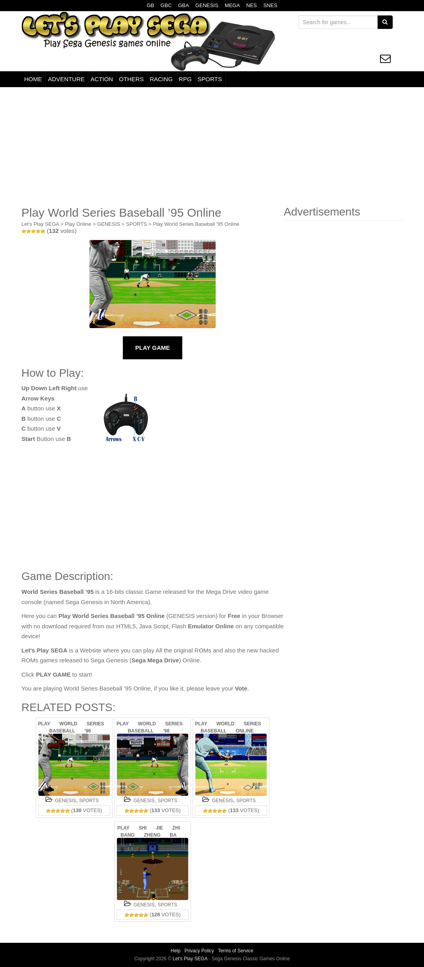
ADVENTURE (66, 79)
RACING (161, 79)
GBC (166, 5)
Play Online (78, 224)
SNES (270, 5)
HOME (33, 79)
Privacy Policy (199, 951)
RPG (185, 79)
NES (251, 5)
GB (150, 5)
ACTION (102, 79)
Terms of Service (235, 951)
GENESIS (206, 5)
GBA (183, 5)
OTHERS (131, 79)
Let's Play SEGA (40, 224)
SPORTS (210, 79)
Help (176, 951)
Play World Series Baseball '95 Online (196, 224)
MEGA (232, 5)
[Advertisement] (212, 146)
